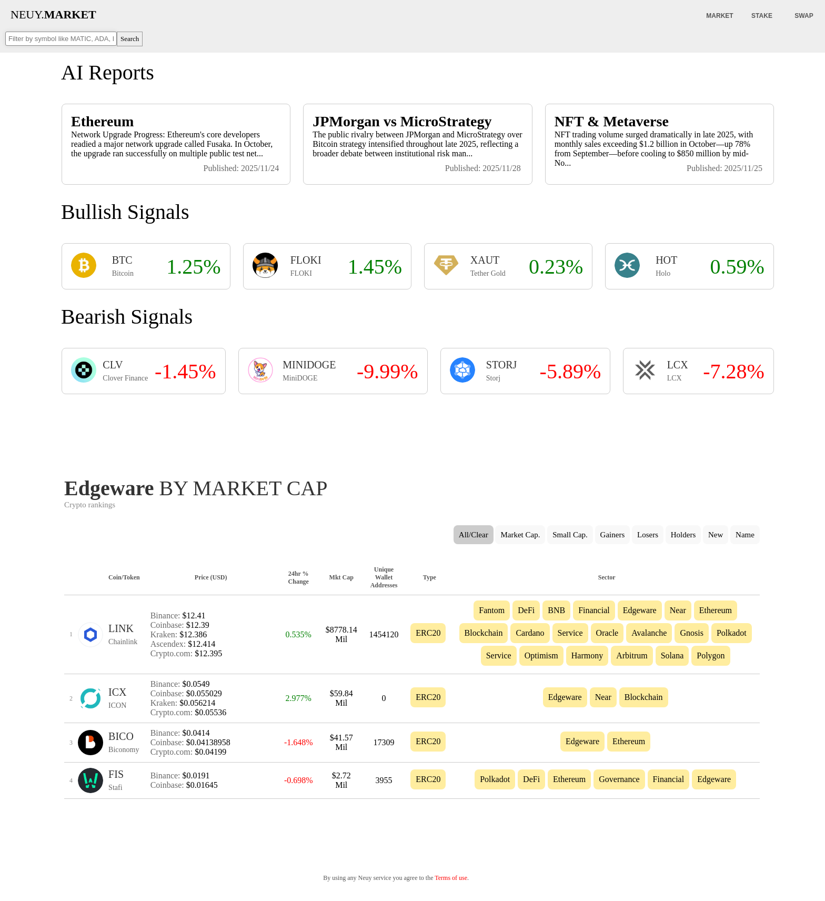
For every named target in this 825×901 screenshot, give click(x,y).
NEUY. (53, 14)
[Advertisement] (411, 432)
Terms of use (451, 878)
